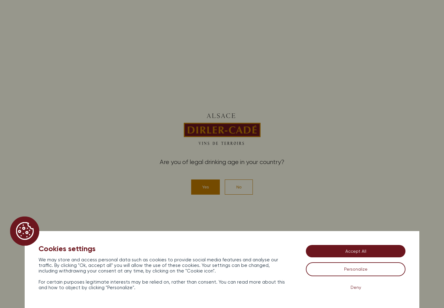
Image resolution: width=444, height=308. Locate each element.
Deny (356, 287)
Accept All (355, 251)
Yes (205, 187)
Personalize (356, 269)
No (238, 187)
